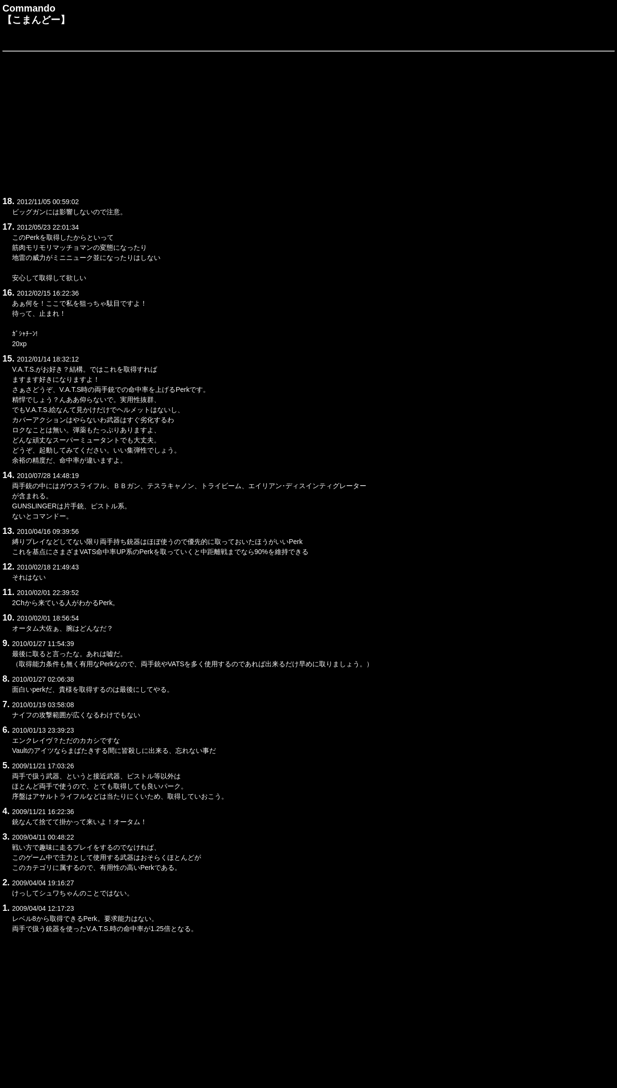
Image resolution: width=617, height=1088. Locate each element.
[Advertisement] (291, 122)
